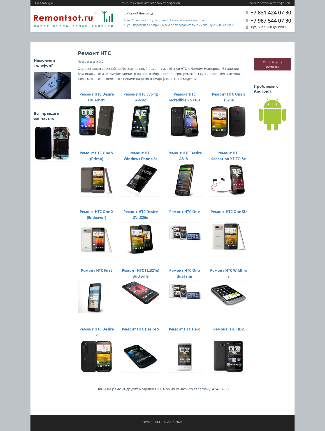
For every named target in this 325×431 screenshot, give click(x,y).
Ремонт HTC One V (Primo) (96, 155)
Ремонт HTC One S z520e (228, 97)
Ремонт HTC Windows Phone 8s (140, 155)
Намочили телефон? (44, 63)
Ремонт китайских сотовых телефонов (150, 3)
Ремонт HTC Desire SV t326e (140, 214)
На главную (44, 3)
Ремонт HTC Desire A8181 (184, 155)
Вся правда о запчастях (46, 116)
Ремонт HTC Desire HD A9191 (96, 97)
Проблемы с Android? (266, 89)
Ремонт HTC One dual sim (184, 273)
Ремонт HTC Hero (184, 329)
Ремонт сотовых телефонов (269, 3)
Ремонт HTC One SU (229, 211)
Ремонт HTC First (96, 270)
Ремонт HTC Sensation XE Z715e (228, 155)
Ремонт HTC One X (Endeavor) (97, 214)
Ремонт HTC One (184, 211)
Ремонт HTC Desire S (140, 329)
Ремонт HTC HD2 (228, 329)
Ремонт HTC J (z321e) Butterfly (140, 273)
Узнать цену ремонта (272, 64)
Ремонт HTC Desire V (96, 332)
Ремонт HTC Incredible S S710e (184, 97)
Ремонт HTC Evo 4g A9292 (140, 97)
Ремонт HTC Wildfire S (228, 273)
